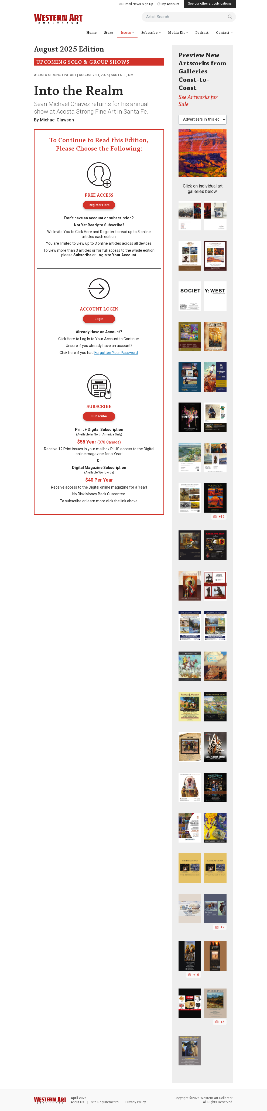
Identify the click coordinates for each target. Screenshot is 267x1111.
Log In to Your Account (99, 339)
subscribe (73, 501)
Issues (126, 32)
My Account (168, 4)
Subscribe (149, 32)
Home (91, 32)
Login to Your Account (116, 255)
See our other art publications (210, 3)
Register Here (99, 205)
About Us (77, 1102)
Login (99, 319)
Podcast (201, 32)
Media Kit (177, 32)
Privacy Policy (135, 1102)
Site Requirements (105, 1102)
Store (108, 32)
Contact (223, 32)
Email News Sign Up (136, 4)
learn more (96, 501)
